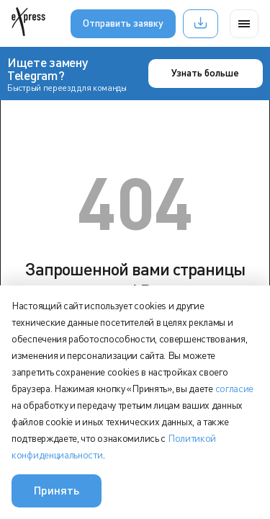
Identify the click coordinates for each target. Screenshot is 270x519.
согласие (234, 388)
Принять (56, 490)
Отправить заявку (123, 23)
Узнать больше (205, 72)
